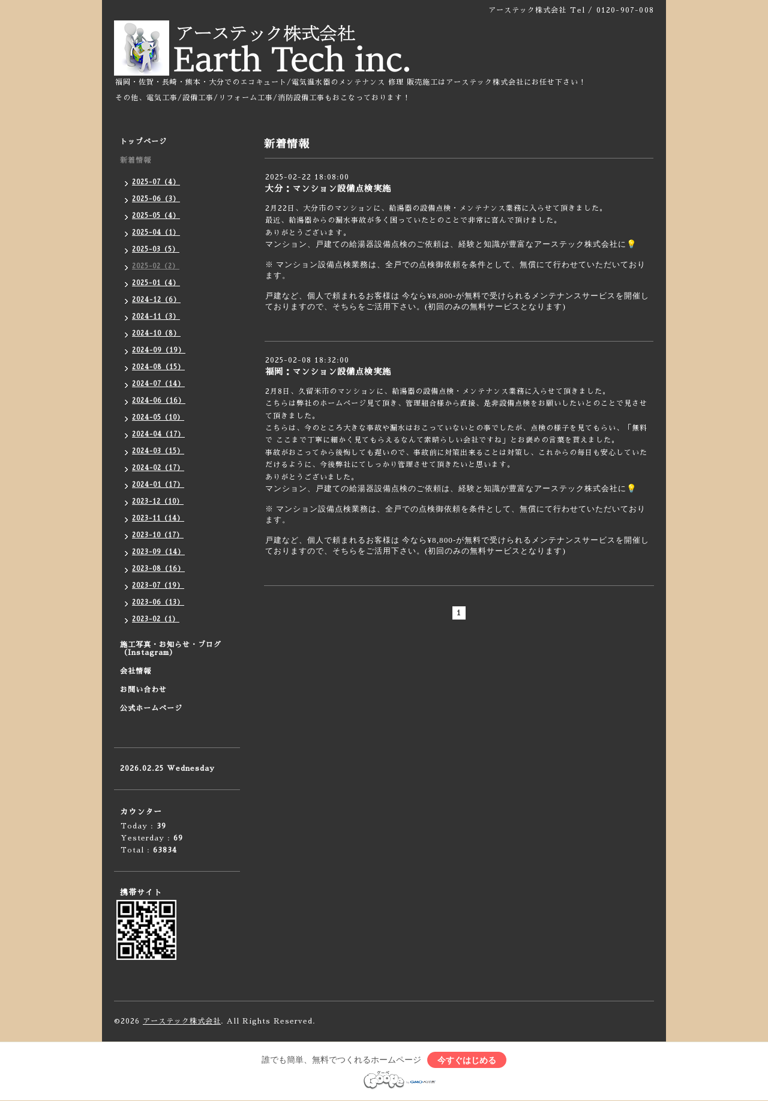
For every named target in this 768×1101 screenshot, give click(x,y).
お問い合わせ (143, 689)
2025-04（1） (156, 232)
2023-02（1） (155, 619)
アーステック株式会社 (182, 1021)
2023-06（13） (158, 602)
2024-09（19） (158, 350)
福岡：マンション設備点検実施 (328, 371)
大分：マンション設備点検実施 (328, 188)
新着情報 (135, 160)
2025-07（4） (156, 182)
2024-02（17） (158, 468)
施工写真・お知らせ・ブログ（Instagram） (170, 648)
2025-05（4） (156, 216)
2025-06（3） (156, 199)
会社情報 (135, 671)
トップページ (143, 141)
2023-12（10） (158, 501)
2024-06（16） (158, 400)
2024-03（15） (158, 451)
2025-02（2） (155, 266)
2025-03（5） (155, 249)
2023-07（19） (158, 585)
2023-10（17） (158, 535)
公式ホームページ (151, 708)
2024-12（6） (156, 300)
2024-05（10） (158, 417)
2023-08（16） (158, 569)
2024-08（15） (158, 367)
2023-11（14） (158, 518)
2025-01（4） (156, 283)
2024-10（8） (156, 333)
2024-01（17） (158, 484)
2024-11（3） (156, 316)
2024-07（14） (158, 384)
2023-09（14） (158, 552)
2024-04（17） (158, 434)
